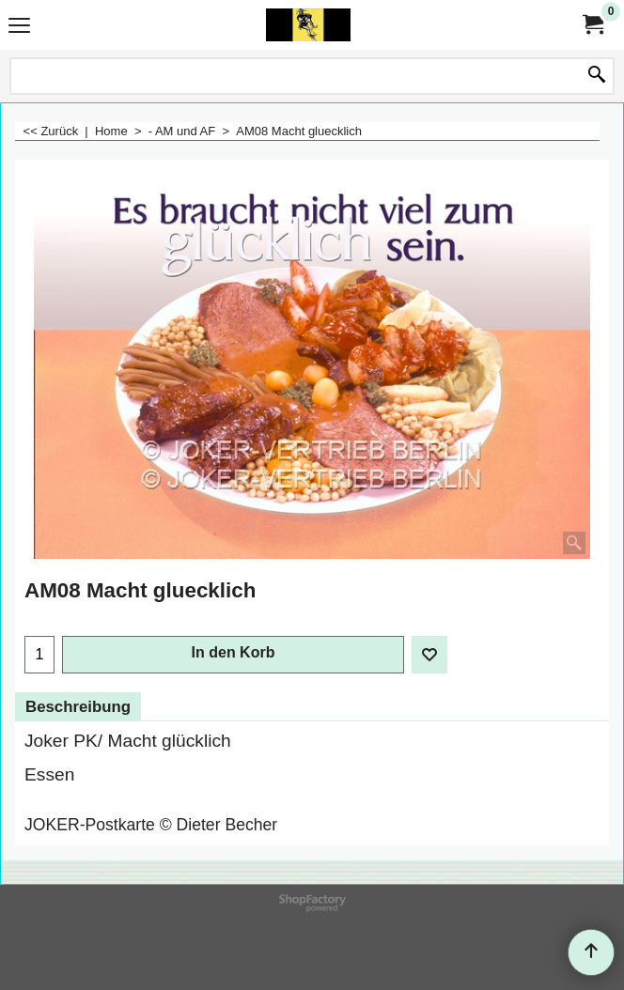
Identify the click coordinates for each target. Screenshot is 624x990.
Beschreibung (78, 707)
